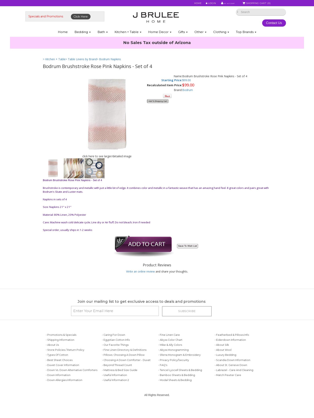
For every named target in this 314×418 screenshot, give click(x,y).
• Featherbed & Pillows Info (232, 347)
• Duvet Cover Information (62, 377)
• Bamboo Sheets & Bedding (176, 387)
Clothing (221, 40)
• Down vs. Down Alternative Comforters (71, 382)
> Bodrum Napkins (109, 67)
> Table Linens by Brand (81, 67)
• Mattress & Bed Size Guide (119, 382)
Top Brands (246, 40)
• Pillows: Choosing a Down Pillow (123, 367)
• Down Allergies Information (64, 392)
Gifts (183, 40)
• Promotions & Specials (61, 347)
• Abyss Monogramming (173, 362)
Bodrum (187, 98)
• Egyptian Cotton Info (116, 352)
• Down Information (58, 387)
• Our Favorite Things (115, 357)
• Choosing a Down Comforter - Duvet (126, 372)
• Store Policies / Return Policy (65, 362)
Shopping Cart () (257, 3)
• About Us (52, 357)
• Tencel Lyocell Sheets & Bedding (180, 382)
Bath (103, 40)
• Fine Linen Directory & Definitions (124, 362)
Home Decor (159, 40)
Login (204, 3)
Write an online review (140, 280)
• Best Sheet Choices (59, 372)
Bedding (82, 40)
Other (200, 40)
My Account (223, 3)
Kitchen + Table (128, 40)
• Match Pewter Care (228, 387)
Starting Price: (171, 88)
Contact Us (259, 27)
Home (191, 3)
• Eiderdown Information (230, 352)
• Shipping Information (60, 352)
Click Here (98, 21)
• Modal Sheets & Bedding (175, 392)
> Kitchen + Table (54, 67)
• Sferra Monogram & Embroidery (179, 367)
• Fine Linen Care (169, 347)
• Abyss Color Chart (170, 352)
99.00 (187, 88)
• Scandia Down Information (232, 372)
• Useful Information (114, 387)
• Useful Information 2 (115, 392)
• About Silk (222, 357)
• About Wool (223, 362)
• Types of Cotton (57, 367)
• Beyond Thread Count (117, 377)
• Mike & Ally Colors (170, 357)
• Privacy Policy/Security (173, 372)
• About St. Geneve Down (231, 377)
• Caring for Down (113, 347)
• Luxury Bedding (225, 367)
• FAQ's (162, 377)
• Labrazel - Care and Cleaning (234, 382)
